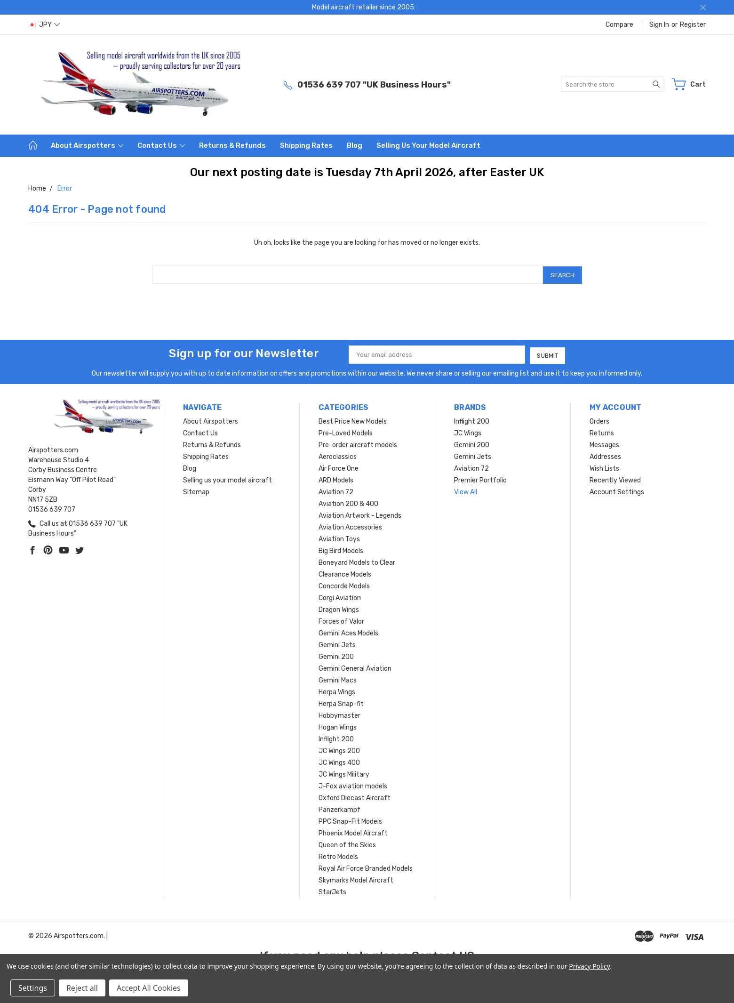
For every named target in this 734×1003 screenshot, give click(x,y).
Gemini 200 (336, 654)
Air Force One (339, 466)
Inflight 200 (336, 737)
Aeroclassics (338, 454)
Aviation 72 (336, 490)
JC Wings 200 (339, 749)
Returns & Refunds (232, 145)
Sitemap (196, 490)
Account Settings (617, 490)
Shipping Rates (306, 145)
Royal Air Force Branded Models (366, 866)
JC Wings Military (344, 772)
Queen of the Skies (347, 843)
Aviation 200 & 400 (348, 501)
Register (693, 25)
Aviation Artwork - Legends (360, 513)
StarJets (332, 890)
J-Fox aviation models (353, 784)
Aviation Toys (339, 537)
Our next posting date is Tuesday (282, 172)
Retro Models (338, 855)
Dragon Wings (339, 607)
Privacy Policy (589, 966)
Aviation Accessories (350, 525)
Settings (32, 988)
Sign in (659, 25)
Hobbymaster (339, 713)
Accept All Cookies (149, 988)
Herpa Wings (337, 690)
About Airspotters (87, 145)
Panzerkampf (339, 807)
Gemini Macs (338, 678)
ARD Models (336, 478)
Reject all (82, 988)
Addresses (605, 454)
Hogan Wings (338, 725)
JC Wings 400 (339, 760)
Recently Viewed (615, 478)
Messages (604, 443)
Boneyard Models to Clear (357, 560)
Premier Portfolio (480, 478)
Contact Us (161, 145)
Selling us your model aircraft (428, 145)
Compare (619, 25)
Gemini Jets (337, 643)
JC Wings (467, 431)
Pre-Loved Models (346, 431)
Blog (354, 145)
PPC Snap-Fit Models (350, 819)
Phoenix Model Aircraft (353, 831)
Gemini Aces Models (348, 631)
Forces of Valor (341, 619)
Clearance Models (345, 572)
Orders (599, 419)
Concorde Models (344, 584)
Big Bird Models (341, 549)
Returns (602, 431)
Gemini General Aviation (355, 666)
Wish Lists (604, 466)
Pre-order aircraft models (358, 443)
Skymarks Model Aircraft (356, 878)
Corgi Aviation (340, 596)
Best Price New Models (353, 419)
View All (465, 490)
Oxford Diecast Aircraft (355, 796)
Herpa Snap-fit (341, 702)
